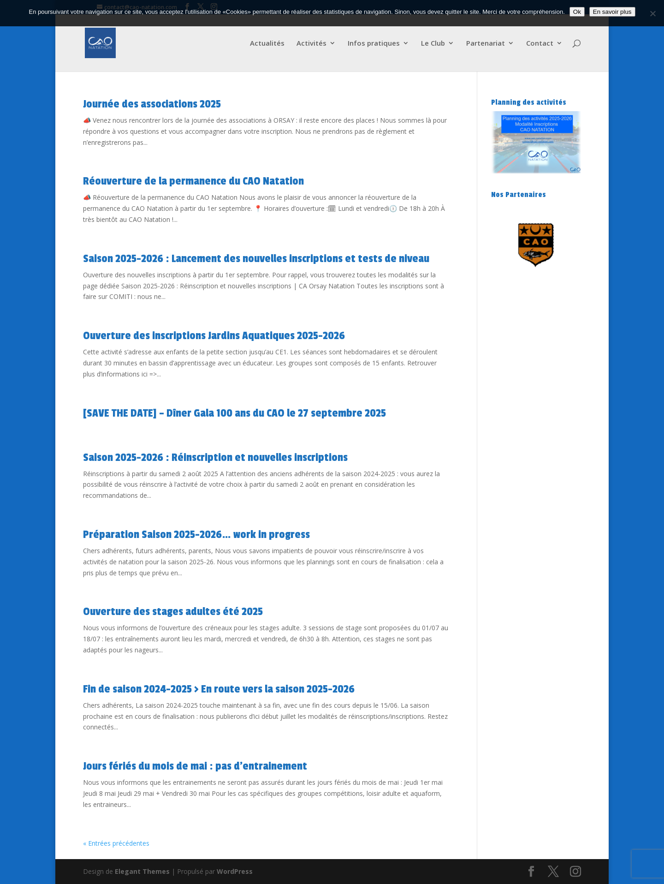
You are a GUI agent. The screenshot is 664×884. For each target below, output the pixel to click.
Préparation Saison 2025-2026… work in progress (196, 534)
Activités (311, 44)
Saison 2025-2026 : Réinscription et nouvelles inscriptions (215, 457)
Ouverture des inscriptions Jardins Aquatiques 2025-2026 (214, 335)
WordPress (235, 871)
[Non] (652, 13)
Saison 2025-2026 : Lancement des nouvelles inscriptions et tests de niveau (256, 258)
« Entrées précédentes (116, 843)
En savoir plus (612, 11)
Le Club (433, 44)
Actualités (267, 44)
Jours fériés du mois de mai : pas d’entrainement (195, 766)
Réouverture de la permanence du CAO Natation (193, 181)
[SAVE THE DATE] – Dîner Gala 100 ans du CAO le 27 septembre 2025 (234, 413)
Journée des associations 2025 (152, 104)
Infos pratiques (374, 44)
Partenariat (485, 44)
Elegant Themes (142, 871)
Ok (577, 11)
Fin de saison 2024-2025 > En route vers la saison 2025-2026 (219, 689)
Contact (539, 44)
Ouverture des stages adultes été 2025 (173, 611)
